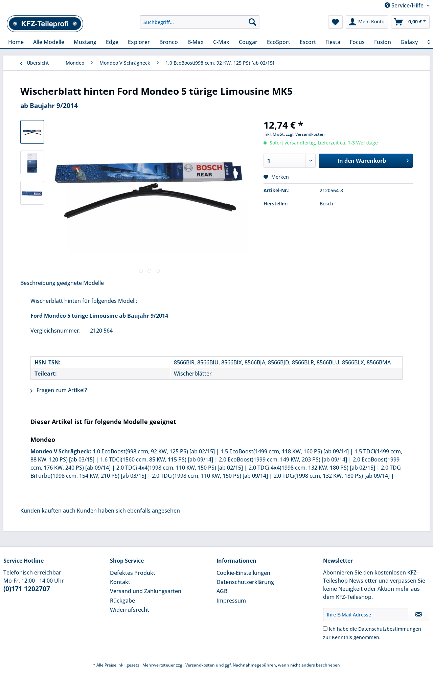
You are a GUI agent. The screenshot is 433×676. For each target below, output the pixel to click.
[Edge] (112, 42)
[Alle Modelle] (48, 42)
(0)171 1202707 (26, 588)
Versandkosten (200, 665)
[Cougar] (248, 42)
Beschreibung (37, 283)
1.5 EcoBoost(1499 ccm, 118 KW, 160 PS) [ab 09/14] (285, 451)
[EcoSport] (278, 42)
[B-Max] (195, 42)
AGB (221, 591)
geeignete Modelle (80, 283)
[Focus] (357, 42)
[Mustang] (85, 42)
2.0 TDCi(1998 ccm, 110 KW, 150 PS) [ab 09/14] (210, 475)
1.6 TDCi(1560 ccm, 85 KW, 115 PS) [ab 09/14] (156, 459)
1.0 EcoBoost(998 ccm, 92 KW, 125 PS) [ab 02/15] (154, 451)
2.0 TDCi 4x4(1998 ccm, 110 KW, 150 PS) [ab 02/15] (179, 467)
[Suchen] (252, 22)
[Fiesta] (333, 42)
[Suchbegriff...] (199, 22)
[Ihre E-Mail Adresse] (365, 614)
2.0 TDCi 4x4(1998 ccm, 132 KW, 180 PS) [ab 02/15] (312, 467)
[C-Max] (221, 42)
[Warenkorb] (410, 22)
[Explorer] (139, 42)
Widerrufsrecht (129, 609)
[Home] (15, 42)
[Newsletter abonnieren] (418, 614)
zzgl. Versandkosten (305, 134)
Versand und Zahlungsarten (145, 591)
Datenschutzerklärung (245, 582)
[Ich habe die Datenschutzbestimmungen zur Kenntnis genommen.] (325, 628)
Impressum (231, 600)
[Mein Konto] (367, 22)
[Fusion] (382, 42)
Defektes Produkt (132, 573)
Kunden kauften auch (47, 510)
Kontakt (120, 582)
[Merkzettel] (335, 22)
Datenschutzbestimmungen (389, 629)
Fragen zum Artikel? (58, 390)
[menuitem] (199, 25)
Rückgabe (122, 600)
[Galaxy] (409, 42)
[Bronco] (169, 42)
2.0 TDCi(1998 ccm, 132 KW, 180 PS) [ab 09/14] (332, 475)
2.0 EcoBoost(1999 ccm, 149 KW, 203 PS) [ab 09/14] (283, 459)
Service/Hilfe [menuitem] (405, 5)
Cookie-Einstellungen (243, 573)
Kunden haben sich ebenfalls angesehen (128, 510)
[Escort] (308, 42)
